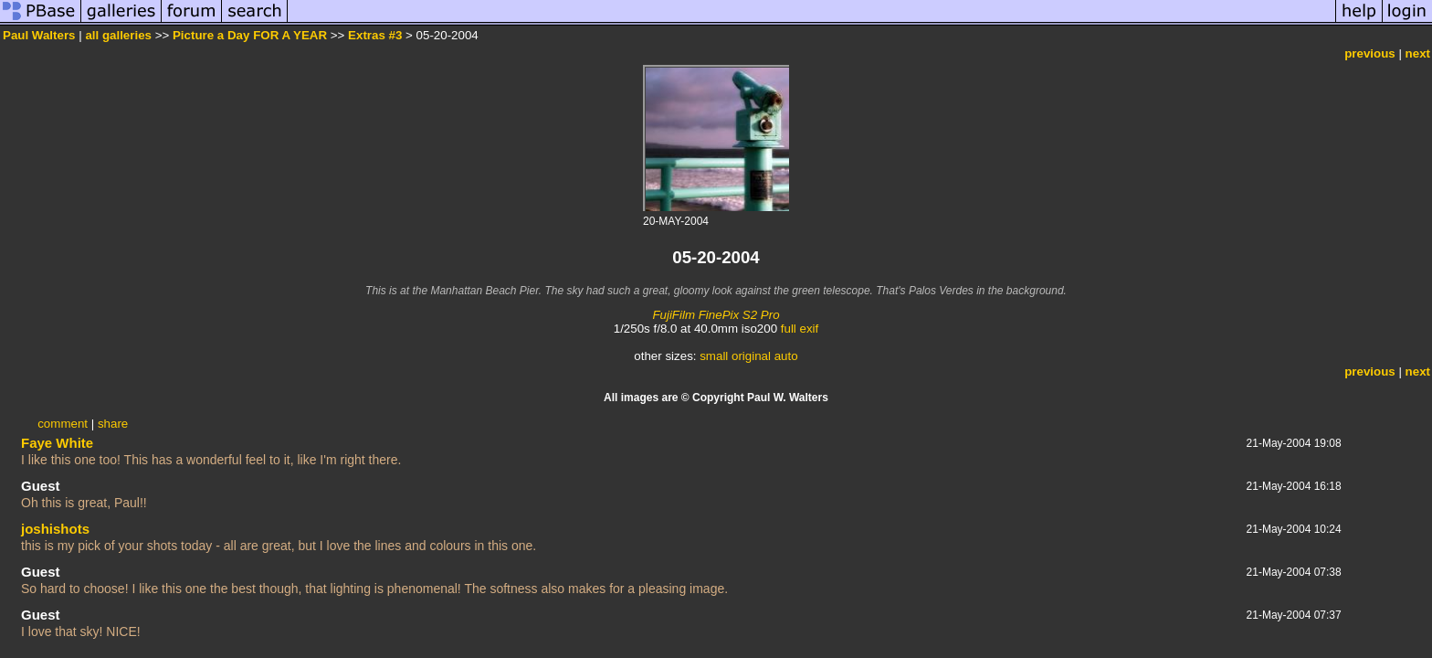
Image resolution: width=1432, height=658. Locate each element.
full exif (799, 328)
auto (786, 356)
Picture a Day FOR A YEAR (250, 35)
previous (1369, 53)
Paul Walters (39, 35)
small (714, 356)
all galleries (118, 35)
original (751, 356)
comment (62, 423)
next (1418, 53)
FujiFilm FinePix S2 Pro (715, 315)
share (113, 423)
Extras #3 (375, 35)
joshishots (55, 528)
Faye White (57, 443)
